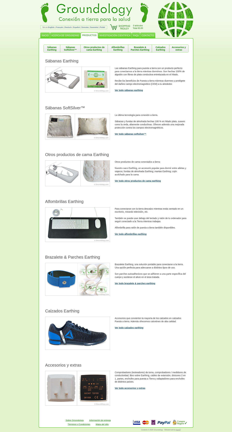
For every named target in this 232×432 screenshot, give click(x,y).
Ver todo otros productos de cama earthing (138, 181)
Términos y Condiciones (79, 424)
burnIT (178, 430)
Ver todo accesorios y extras (130, 388)
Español (76, 27)
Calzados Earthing (160, 48)
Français (59, 27)
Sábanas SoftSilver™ (70, 48)
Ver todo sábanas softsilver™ (130, 134)
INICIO (45, 35)
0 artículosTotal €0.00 (138, 26)
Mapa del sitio (102, 424)
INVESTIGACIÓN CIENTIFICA (115, 35)
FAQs (136, 35)
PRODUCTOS (89, 35)
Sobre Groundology (75, 420)
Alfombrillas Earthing (118, 48)
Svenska (85, 27)
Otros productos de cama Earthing (94, 48)
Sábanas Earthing (52, 48)
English (51, 27)
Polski (102, 27)
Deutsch (68, 27)
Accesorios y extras (179, 48)
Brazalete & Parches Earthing (140, 48)
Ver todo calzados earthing (129, 327)
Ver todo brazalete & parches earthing (135, 283)
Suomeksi (94, 27)
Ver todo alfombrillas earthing (131, 234)
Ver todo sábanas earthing (129, 90)
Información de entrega (100, 420)
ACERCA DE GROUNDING (65, 35)
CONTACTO (147, 35)
